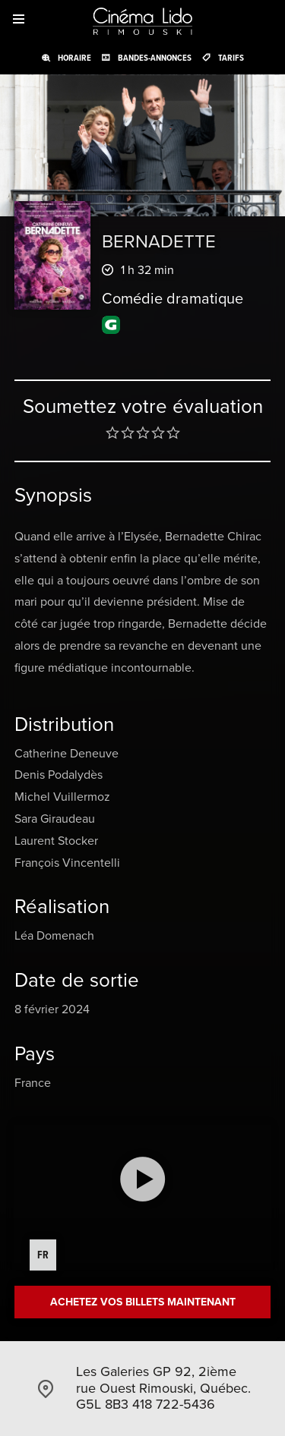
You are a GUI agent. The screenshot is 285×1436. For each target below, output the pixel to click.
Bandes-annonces (155, 58)
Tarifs (231, 58)
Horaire (74, 58)
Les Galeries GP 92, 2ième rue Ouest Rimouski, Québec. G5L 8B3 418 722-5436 (163, 1388)
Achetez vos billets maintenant (143, 1302)
